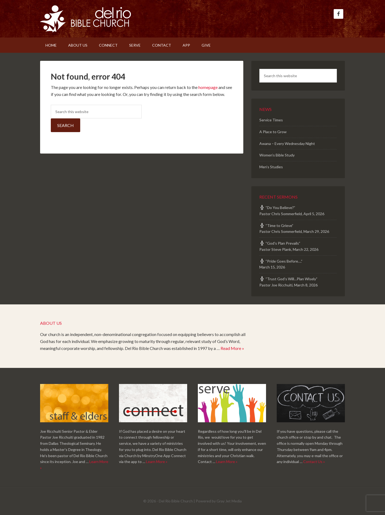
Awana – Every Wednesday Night (287, 143)
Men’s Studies (271, 167)
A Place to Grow (273, 131)
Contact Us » (314, 461)
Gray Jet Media (229, 501)
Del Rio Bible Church (85, 18)
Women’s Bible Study (277, 155)
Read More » (232, 348)
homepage (208, 87)
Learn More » (156, 461)
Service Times (271, 120)
